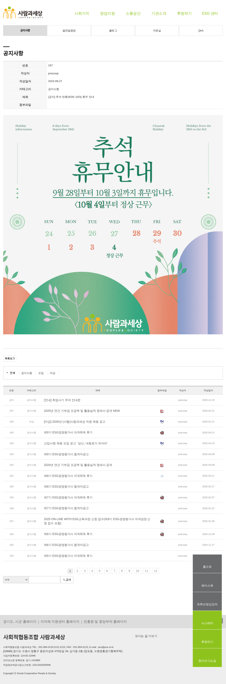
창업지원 (107, 13)
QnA (201, 30)
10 (137, 571)
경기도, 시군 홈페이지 (19, 621)
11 (146, 571)
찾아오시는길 (207, 660)
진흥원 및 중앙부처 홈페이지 (105, 621)
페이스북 (207, 585)
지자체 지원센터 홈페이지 (60, 621)
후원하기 (184, 13)
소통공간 (133, 13)
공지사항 (25, 30)
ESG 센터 (210, 13)
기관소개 (158, 13)
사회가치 (81, 13)
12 (155, 571)
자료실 (157, 30)
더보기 (152, 636)
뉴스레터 (207, 623)
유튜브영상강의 (207, 604)
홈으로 (207, 566)
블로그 (113, 30)
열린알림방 (69, 30)
